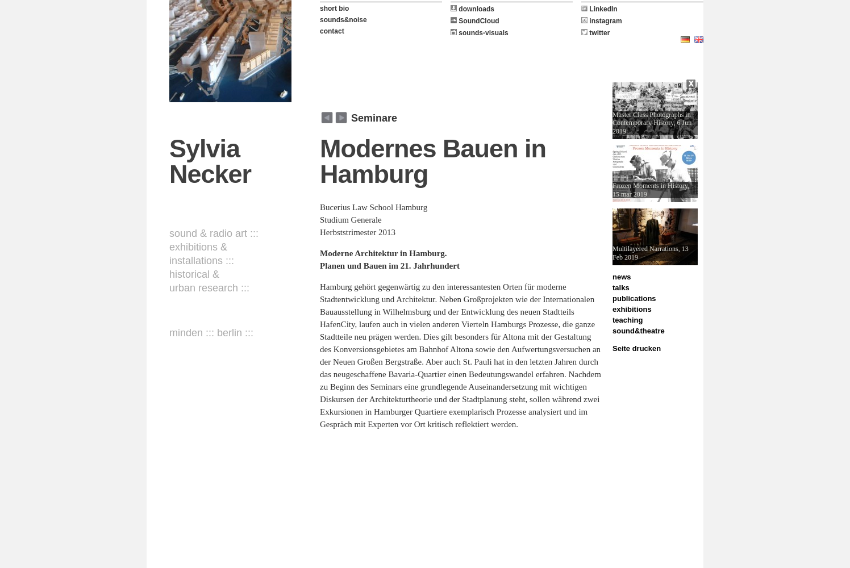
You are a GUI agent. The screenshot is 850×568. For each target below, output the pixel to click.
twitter (595, 33)
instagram (601, 21)
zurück (341, 117)
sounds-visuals (480, 33)
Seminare (374, 118)
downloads (472, 9)
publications (634, 298)
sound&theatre (638, 331)
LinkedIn (599, 9)
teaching (627, 320)
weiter (327, 117)
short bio (334, 8)
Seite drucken (636, 348)
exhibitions (632, 309)
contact (332, 31)
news (621, 277)
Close (692, 85)
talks (621, 287)
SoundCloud (475, 21)
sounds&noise (343, 20)
